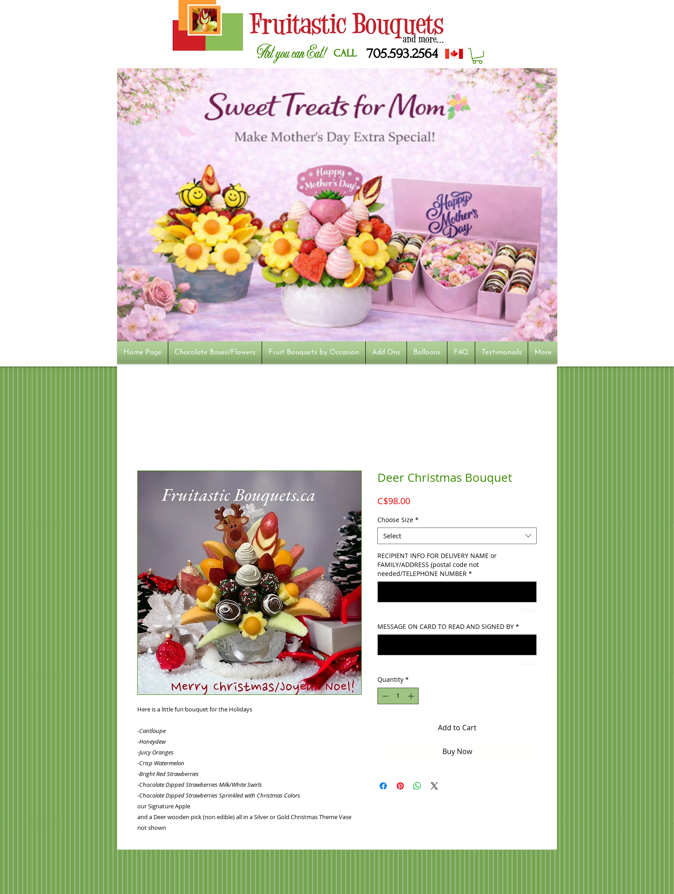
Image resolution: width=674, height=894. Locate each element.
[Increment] (411, 696)
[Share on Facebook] (383, 786)
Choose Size (398, 520)
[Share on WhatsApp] (417, 786)
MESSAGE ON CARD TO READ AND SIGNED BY (448, 626)
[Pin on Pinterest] (400, 786)
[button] (477, 56)
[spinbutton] (398, 696)
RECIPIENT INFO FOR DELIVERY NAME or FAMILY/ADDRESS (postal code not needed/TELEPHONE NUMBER (437, 564)
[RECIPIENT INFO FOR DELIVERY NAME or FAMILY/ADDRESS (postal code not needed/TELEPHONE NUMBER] (457, 591)
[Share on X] (434, 786)
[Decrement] (384, 696)
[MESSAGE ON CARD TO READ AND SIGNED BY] (457, 644)
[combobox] (457, 536)
